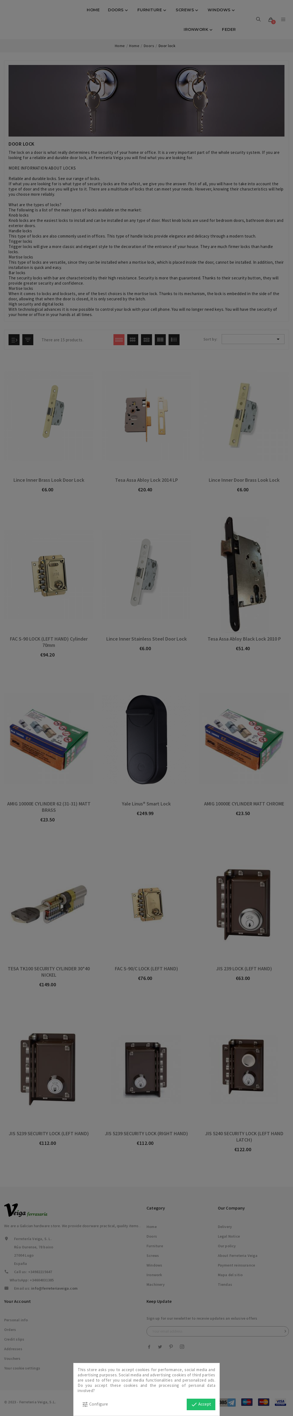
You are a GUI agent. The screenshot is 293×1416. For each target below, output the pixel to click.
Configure (95, 1404)
